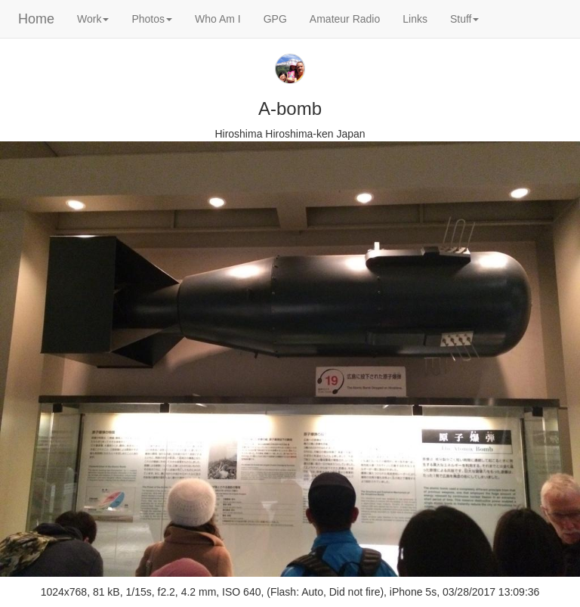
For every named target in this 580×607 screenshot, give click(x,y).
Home (36, 18)
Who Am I (218, 19)
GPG (275, 19)
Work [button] (93, 19)
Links (415, 19)
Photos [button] (151, 19)
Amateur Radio (345, 19)
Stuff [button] (465, 19)
